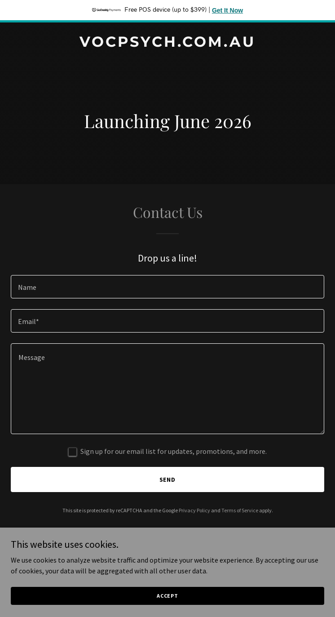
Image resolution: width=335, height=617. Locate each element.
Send (167, 479)
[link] (167, 44)
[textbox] (167, 286)
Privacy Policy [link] (194, 510)
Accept (167, 595)
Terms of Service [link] (239, 510)
